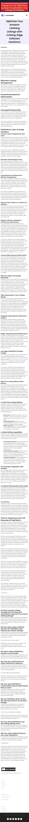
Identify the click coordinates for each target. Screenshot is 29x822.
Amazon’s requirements (6, 481)
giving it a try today (18, 251)
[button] (27, 15)
